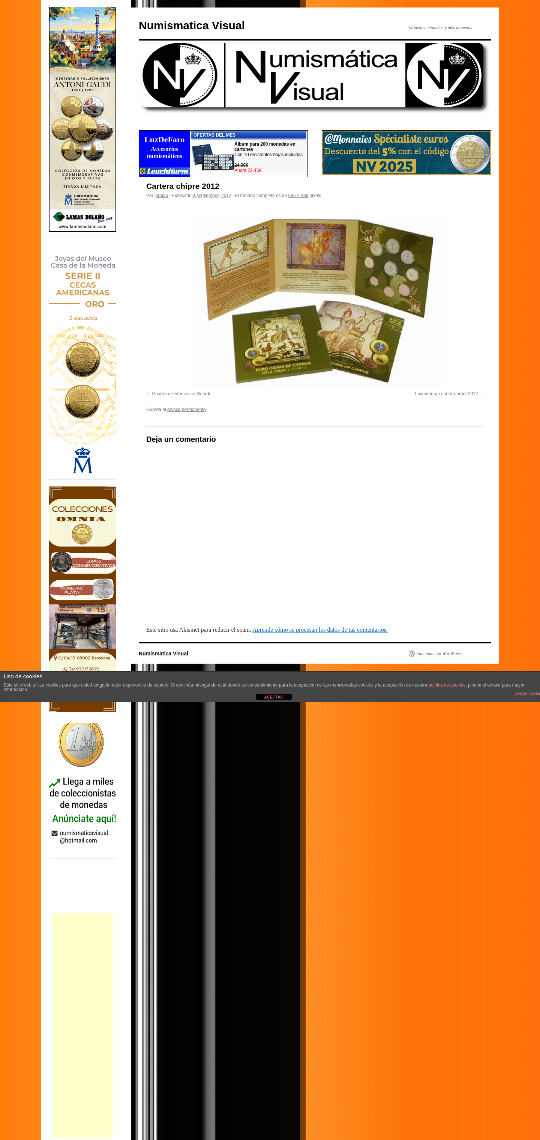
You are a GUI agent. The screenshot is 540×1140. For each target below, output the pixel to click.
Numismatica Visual (192, 25)
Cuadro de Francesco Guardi (181, 393)
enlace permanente (186, 409)
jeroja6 (161, 195)
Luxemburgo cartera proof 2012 (446, 393)
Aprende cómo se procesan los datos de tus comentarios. (320, 629)
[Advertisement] (82, 1025)
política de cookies (447, 685)
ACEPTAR (273, 697)
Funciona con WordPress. (439, 653)
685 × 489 (298, 195)
